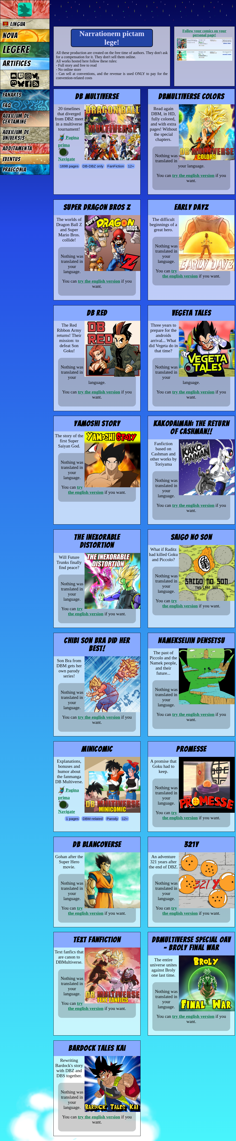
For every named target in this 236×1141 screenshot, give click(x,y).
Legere (16, 49)
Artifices (17, 64)
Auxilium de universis (16, 135)
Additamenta (17, 148)
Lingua (14, 24)
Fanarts (12, 95)
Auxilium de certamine (16, 119)
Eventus (12, 159)
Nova (10, 36)
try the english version (193, 175)
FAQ (7, 105)
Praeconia (14, 170)
